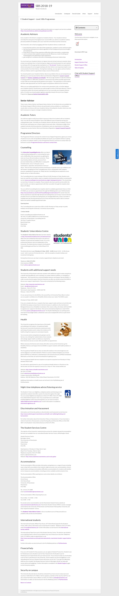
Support (90, 13)
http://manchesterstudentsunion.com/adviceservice (36, 236)
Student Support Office (81, 65)
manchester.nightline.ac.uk (28, 403)
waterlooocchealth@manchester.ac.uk (34, 373)
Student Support (62, 563)
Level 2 (67, 75)
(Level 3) (67, 128)
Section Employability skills (40, 94)
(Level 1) (58, 128)
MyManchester (62, 543)
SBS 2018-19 (44, 6)
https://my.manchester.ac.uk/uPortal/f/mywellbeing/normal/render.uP (39, 192)
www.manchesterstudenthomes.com (31, 504)
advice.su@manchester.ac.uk (32, 265)
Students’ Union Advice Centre (31, 511)
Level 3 (23, 77)
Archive (96, 13)
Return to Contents (26, 582)
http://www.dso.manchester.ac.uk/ (35, 284)
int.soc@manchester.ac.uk (31, 527)
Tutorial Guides (76, 13)
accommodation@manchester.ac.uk (33, 491)
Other (84, 13)
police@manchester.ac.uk (60, 577)
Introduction (58, 13)
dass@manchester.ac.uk (31, 286)
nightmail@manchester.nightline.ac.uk (31, 401)
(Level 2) (63, 128)
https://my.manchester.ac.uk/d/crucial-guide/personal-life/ (36, 31)
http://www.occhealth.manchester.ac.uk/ (37, 369)
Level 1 (62, 75)
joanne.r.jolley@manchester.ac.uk (36, 310)
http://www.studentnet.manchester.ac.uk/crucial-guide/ (41, 456)
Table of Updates (79, 67)
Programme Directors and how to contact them (44, 142)
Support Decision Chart (81, 62)
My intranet (53, 65)
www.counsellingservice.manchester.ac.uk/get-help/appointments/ (43, 180)
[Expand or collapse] (96, 27)
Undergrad (67, 13)
